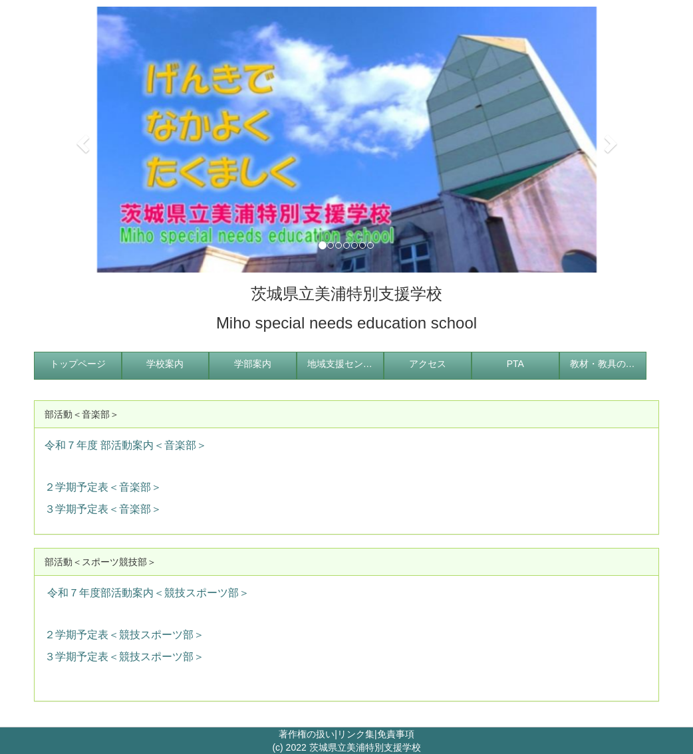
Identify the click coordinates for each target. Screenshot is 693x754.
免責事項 (395, 734)
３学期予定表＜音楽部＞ (103, 509)
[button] (81, 140)
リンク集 (355, 734)
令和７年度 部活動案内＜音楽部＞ (126, 445)
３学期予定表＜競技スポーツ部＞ (124, 656)
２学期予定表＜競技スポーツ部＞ (124, 634)
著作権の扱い (307, 734)
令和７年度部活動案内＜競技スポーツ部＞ (148, 592)
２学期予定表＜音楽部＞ (103, 487)
